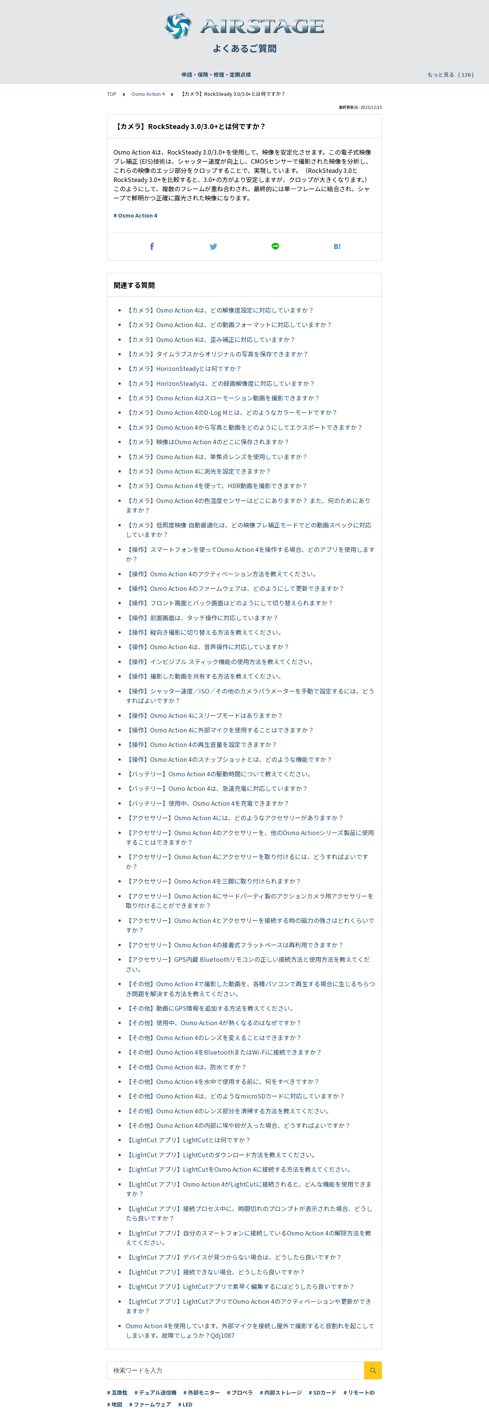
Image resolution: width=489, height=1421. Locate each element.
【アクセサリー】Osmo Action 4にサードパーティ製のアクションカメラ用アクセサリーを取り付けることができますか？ (250, 900)
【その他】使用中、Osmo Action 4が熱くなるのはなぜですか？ (214, 1022)
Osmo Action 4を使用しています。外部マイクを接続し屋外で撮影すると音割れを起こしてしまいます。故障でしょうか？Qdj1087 (250, 1330)
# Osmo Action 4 (135, 215)
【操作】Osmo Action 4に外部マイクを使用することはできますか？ (220, 729)
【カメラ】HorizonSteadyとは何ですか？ (184, 368)
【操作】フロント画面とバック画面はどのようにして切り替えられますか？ (230, 602)
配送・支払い (277, 74)
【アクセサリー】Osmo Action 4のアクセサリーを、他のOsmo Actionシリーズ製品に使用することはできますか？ (250, 837)
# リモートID (359, 1392)
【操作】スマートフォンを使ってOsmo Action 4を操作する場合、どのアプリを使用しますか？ (250, 554)
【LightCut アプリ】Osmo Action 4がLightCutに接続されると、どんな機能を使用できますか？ (249, 1188)
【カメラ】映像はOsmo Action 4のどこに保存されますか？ (208, 441)
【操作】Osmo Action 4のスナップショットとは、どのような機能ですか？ (229, 759)
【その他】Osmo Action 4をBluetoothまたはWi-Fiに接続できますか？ (224, 1051)
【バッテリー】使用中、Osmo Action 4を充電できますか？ (208, 803)
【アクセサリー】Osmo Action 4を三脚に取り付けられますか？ (213, 881)
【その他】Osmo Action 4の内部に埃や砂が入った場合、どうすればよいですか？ (238, 1125)
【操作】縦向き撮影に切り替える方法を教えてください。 (205, 632)
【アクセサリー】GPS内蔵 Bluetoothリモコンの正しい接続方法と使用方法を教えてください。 (248, 964)
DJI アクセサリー (361, 74)
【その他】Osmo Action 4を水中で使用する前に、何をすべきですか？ (223, 1081)
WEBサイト (236, 74)
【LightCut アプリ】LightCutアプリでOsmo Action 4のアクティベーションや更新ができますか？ (248, 1306)
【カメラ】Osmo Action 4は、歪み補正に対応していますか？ (211, 339)
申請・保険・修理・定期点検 (57, 74)
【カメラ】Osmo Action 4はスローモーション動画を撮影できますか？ (223, 397)
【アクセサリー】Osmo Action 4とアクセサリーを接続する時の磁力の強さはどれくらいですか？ (250, 925)
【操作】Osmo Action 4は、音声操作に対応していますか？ (208, 646)
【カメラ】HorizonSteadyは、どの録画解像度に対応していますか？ (220, 383)
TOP (112, 93)
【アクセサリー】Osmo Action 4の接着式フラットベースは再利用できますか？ (235, 944)
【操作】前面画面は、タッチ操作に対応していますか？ (202, 617)
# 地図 (114, 1404)
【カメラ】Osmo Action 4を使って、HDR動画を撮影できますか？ (217, 485)
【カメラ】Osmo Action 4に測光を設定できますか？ (198, 471)
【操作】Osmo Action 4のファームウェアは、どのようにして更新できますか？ (235, 588)
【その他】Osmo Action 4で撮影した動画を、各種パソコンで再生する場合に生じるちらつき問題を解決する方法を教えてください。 (250, 988)
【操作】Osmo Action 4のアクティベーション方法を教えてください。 (222, 573)
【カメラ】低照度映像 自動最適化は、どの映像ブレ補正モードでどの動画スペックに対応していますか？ (248, 529)
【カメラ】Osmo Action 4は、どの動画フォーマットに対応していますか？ (229, 324)
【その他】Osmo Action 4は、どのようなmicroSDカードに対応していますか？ (235, 1095)
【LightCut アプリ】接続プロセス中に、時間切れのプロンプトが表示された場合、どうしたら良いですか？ (249, 1213)
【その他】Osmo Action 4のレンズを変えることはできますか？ (214, 1037)
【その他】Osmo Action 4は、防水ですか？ (186, 1066)
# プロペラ (240, 1392)
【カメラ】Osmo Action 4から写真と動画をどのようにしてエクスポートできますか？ (244, 427)
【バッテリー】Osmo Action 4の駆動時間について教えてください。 (220, 773)
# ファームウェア (150, 1404)
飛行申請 (146, 74)
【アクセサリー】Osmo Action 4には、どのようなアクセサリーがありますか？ (235, 817)
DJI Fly (401, 74)
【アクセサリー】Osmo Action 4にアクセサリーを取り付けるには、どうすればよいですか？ (247, 861)
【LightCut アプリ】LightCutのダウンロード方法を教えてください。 (222, 1154)
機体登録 (114, 74)
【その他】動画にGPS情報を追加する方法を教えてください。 (211, 1008)
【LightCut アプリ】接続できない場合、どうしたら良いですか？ (215, 1271)
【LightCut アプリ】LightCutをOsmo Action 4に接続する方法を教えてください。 (239, 1169)
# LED (185, 1404)
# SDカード (323, 1392)
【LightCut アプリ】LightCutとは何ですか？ (188, 1139)
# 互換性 (117, 1392)
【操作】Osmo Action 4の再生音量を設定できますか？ (201, 744)
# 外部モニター (201, 1392)
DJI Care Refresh (189, 74)
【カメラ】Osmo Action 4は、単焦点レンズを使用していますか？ (217, 456)
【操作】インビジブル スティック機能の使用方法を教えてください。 (221, 661)
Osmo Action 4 (148, 93)
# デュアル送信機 (155, 1392)
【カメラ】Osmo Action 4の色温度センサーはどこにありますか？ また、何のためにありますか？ (248, 505)
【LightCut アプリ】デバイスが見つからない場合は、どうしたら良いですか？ (234, 1256)
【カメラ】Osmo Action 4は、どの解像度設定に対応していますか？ (220, 310)
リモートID (317, 74)
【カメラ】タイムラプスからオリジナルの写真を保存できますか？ (217, 353)
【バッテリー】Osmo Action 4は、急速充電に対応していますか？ (217, 788)
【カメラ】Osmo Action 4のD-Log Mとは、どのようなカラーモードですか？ (232, 412)
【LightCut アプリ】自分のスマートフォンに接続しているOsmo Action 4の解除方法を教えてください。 (248, 1237)
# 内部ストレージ (281, 1392)
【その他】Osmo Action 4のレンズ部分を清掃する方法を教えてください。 (229, 1110)
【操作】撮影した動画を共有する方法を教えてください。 (205, 676)
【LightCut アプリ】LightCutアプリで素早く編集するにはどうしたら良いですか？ (240, 1286)
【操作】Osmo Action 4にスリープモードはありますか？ (204, 715)
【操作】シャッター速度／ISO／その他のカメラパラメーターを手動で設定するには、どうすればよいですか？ (250, 695)
